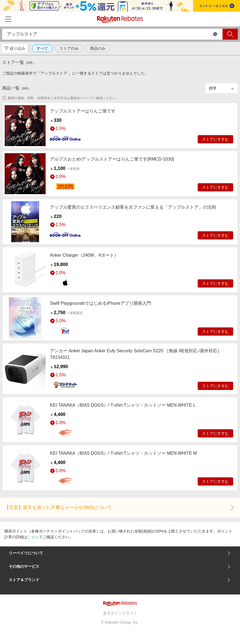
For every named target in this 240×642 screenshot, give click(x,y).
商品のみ (97, 48)
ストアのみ (69, 48)
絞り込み (14, 48)
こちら (33, 537)
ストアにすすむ (215, 139)
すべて (42, 48)
